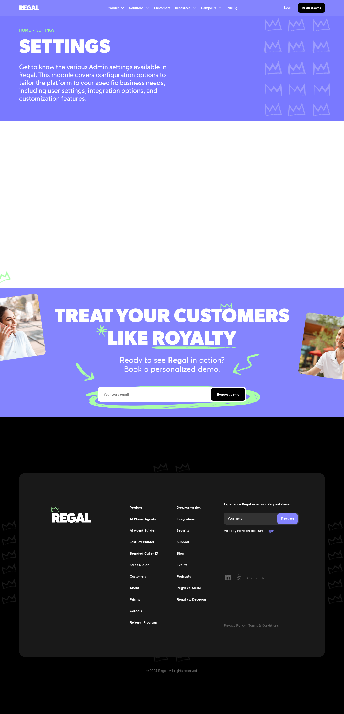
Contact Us (255, 578)
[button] (115, 8)
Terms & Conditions (263, 625)
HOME (25, 30)
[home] (32, 8)
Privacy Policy (235, 625)
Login (269, 531)
